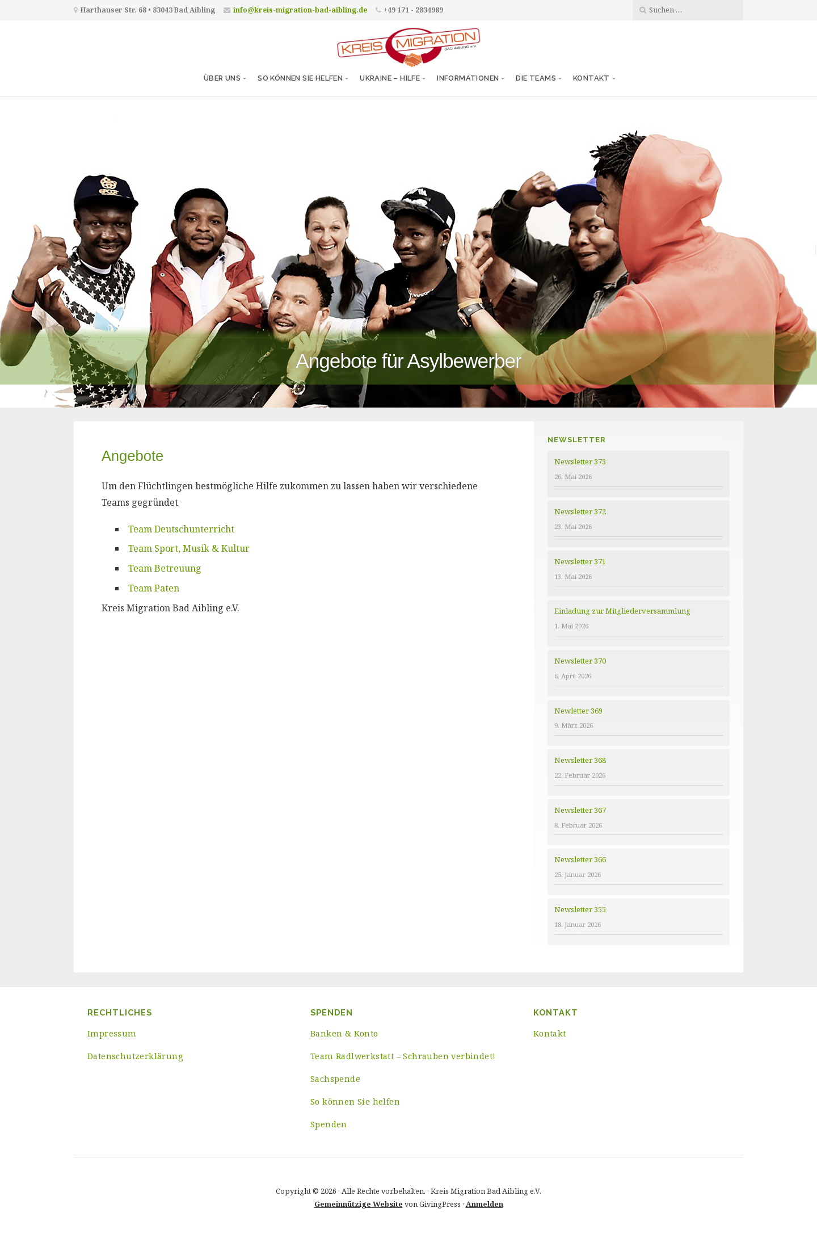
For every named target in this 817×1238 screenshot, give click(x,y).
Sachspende (335, 1078)
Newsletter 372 (580, 511)
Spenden (328, 1124)
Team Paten (153, 588)
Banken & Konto (344, 1033)
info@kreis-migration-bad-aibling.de (300, 10)
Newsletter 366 (580, 859)
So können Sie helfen (300, 78)
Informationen (468, 78)
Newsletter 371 (580, 561)
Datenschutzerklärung (135, 1056)
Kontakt (591, 78)
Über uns (222, 78)
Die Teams (536, 78)
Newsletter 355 (580, 909)
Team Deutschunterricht (181, 529)
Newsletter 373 (580, 461)
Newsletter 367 (580, 810)
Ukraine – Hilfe (390, 78)
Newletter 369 (578, 711)
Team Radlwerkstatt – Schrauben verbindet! (402, 1056)
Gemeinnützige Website (358, 1204)
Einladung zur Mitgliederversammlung (622, 611)
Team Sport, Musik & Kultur (189, 548)
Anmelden (484, 1204)
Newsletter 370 (580, 661)
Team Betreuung (164, 568)
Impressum (112, 1033)
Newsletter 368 (580, 760)
